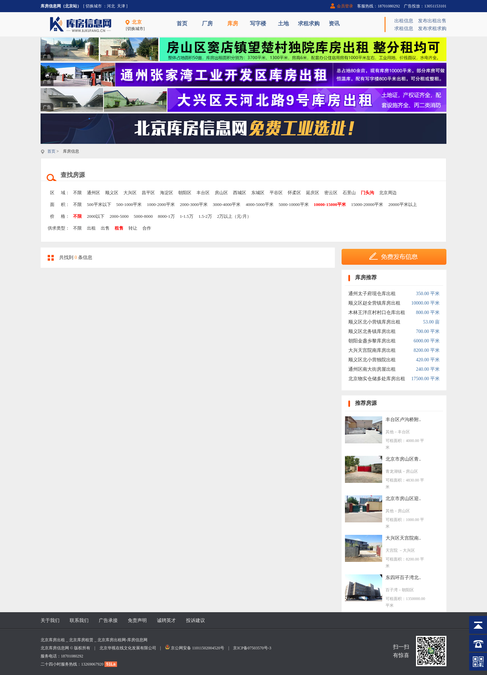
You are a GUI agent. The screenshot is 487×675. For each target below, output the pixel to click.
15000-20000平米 (367, 204)
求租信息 (403, 28)
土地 (283, 23)
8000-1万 (166, 216)
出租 (91, 228)
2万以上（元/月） (234, 216)
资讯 (334, 23)
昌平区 (148, 192)
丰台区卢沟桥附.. (403, 419)
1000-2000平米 (161, 204)
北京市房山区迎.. (403, 498)
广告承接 (108, 620)
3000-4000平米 (226, 204)
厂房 (207, 23)
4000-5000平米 (259, 204)
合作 (146, 228)
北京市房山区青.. (403, 459)
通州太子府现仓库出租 (372, 293)
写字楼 (258, 23)
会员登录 (345, 6)
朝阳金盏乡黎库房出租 (372, 340)
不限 (77, 192)
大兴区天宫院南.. (403, 538)
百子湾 (392, 590)
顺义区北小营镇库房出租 (374, 321)
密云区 (331, 192)
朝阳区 (184, 192)
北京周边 (388, 192)
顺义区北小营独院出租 (372, 359)
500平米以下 (99, 204)
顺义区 (111, 192)
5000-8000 (143, 216)
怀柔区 (294, 192)
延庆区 (312, 192)
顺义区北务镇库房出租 (372, 331)
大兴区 (130, 192)
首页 (182, 23)
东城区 (257, 192)
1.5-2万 (205, 216)
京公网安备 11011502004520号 (197, 648)
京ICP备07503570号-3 (252, 648)
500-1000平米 (129, 204)
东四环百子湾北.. (403, 577)
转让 (133, 228)
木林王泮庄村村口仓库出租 (376, 312)
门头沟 (367, 192)
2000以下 (96, 216)
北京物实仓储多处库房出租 (376, 378)
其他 (390, 432)
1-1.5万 (186, 216)
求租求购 (309, 23)
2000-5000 (119, 216)
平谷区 (276, 192)
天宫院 (392, 550)
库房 (232, 23)
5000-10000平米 (294, 204)
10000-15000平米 (330, 204)
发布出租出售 (432, 20)
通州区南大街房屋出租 (372, 369)
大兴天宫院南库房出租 (372, 350)
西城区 (239, 192)
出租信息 (403, 20)
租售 (119, 228)
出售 (105, 228)
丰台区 (203, 192)
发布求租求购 (432, 28)
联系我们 (79, 620)
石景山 (349, 192)
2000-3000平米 (194, 204)
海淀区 (166, 192)
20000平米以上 (402, 204)
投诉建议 (195, 620)
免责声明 (137, 620)
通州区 (93, 192)
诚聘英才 (166, 620)
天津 (121, 6)
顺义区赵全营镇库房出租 (374, 303)
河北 (111, 6)
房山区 (221, 192)
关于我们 (50, 620)
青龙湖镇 (394, 471)
